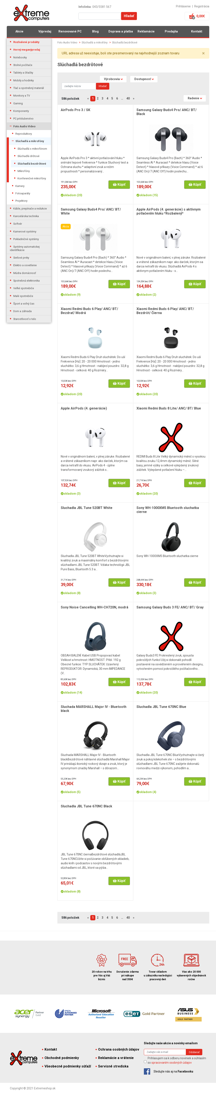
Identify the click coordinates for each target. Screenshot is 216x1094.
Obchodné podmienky (60, 1058)
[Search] (79, 86)
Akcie (19, 31)
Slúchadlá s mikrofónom (32, 148)
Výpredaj (44, 31)
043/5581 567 (101, 6)
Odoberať (194, 1052)
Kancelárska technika (26, 216)
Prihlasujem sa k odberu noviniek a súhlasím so (177, 1060)
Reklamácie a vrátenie (115, 1058)
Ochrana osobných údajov (117, 1049)
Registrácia (201, 6)
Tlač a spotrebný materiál (28, 88)
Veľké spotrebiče (23, 288)
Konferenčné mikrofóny (32, 178)
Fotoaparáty (22, 193)
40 (128, 98)
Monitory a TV (21, 95)
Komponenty (21, 111)
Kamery (19, 186)
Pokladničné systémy (26, 239)
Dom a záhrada (22, 311)
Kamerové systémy (24, 231)
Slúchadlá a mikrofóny (29, 141)
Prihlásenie (183, 6)
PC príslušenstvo (23, 118)
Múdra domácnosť (24, 273)
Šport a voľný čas (23, 303)
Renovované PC (70, 31)
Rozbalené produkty (26, 42)
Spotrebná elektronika (26, 280)
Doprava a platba (120, 31)
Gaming (18, 103)
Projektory (21, 200)
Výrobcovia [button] (112, 79)
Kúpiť (119, 185)
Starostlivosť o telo (24, 319)
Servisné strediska (112, 1066)
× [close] (203, 53)
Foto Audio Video (24, 126)
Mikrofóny (24, 171)
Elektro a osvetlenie (25, 265)
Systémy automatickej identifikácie (25, 248)
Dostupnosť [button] (142, 79)
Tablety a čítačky (23, 72)
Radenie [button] (193, 98)
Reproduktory (23, 133)
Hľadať (129, 16)
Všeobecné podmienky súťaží (66, 1066)
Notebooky (20, 57)
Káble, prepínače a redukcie (30, 208)
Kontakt (196, 31)
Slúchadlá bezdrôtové (32, 163)
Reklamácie (146, 31)
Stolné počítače (22, 65)
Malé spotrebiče (23, 296)
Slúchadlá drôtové (28, 156)
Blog (95, 31)
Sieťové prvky (21, 257)
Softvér (17, 223)
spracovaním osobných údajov (171, 1062)
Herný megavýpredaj (26, 49)
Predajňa (171, 31)
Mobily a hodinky (23, 80)
